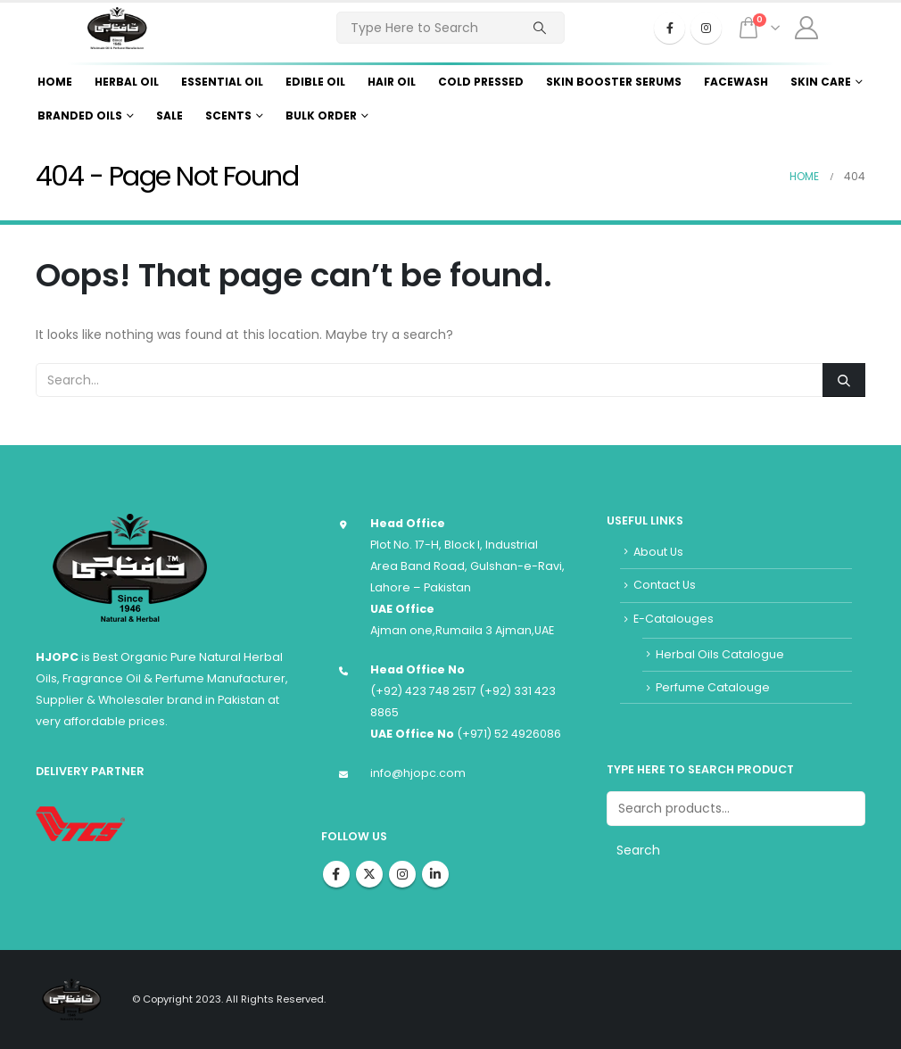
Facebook (336, 874)
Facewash (736, 81)
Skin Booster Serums (614, 81)
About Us (658, 551)
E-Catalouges (673, 618)
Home (54, 81)
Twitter (369, 874)
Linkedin (435, 874)
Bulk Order (321, 115)
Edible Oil (315, 81)
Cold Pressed (481, 81)
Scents (228, 115)
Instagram (402, 874)
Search (638, 850)
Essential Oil (222, 81)
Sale (169, 115)
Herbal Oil (127, 81)
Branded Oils (79, 115)
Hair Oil (392, 81)
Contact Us (664, 584)
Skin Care (820, 81)
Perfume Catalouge (713, 687)
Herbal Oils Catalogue (720, 654)
